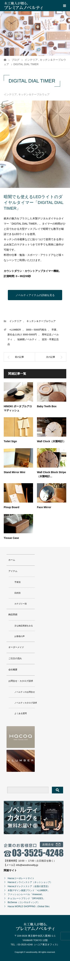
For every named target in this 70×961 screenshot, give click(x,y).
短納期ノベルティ (27, 339)
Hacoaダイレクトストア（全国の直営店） (29, 886)
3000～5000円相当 (36, 329)
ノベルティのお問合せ (24, 692)
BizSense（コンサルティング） (24, 902)
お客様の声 (19, 636)
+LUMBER (15, 329)
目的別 (17, 593)
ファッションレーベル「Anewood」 (26, 894)
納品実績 (12, 614)
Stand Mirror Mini (14, 472)
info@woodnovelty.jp (27, 865)
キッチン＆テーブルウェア (34, 94)
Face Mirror (44, 507)
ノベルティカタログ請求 (25, 703)
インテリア (10, 94)
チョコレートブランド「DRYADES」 (26, 898)
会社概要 (12, 669)
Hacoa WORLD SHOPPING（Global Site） (29, 906)
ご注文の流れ (15, 658)
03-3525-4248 (25, 944)
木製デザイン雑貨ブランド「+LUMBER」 (29, 890)
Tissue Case (11, 537)
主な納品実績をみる (23, 626)
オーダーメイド (16, 647)
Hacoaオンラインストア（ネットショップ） (30, 882)
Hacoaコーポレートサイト (21, 878)
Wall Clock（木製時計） (51, 441)
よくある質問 (20, 713)
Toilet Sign (10, 441)
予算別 (17, 582)
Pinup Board (11, 507)
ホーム (11, 560)
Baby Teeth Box (47, 406)
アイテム (12, 571)
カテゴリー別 (20, 604)
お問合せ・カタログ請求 (20, 681)
